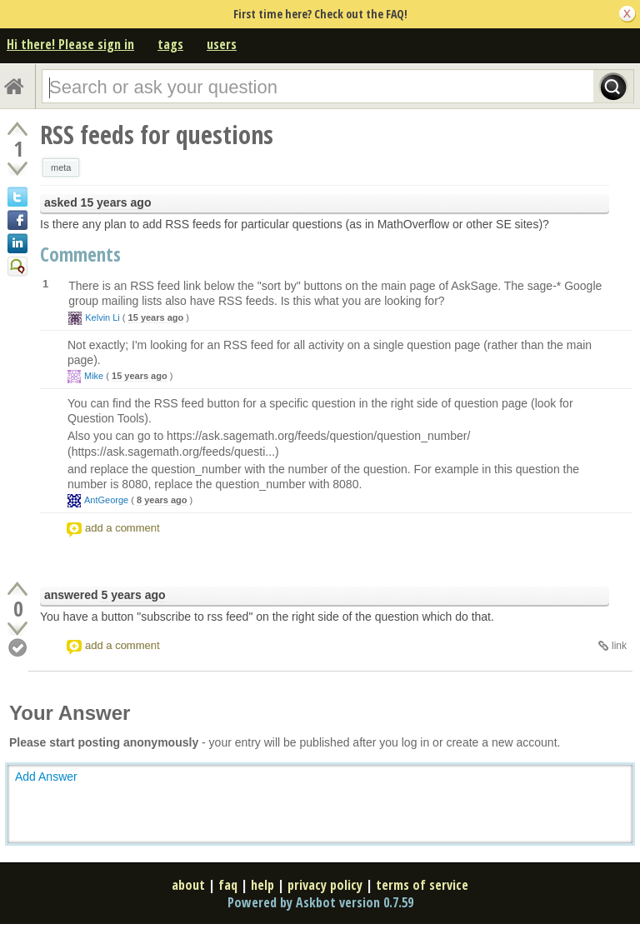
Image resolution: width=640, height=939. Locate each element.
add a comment (122, 528)
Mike (93, 376)
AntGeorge (106, 500)
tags (170, 44)
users (222, 44)
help (262, 885)
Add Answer (46, 776)
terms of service (422, 885)
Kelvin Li (102, 317)
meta (61, 167)
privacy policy (325, 885)
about (188, 885)
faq (228, 885)
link (619, 646)
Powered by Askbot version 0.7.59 (320, 902)
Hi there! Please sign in (70, 44)
